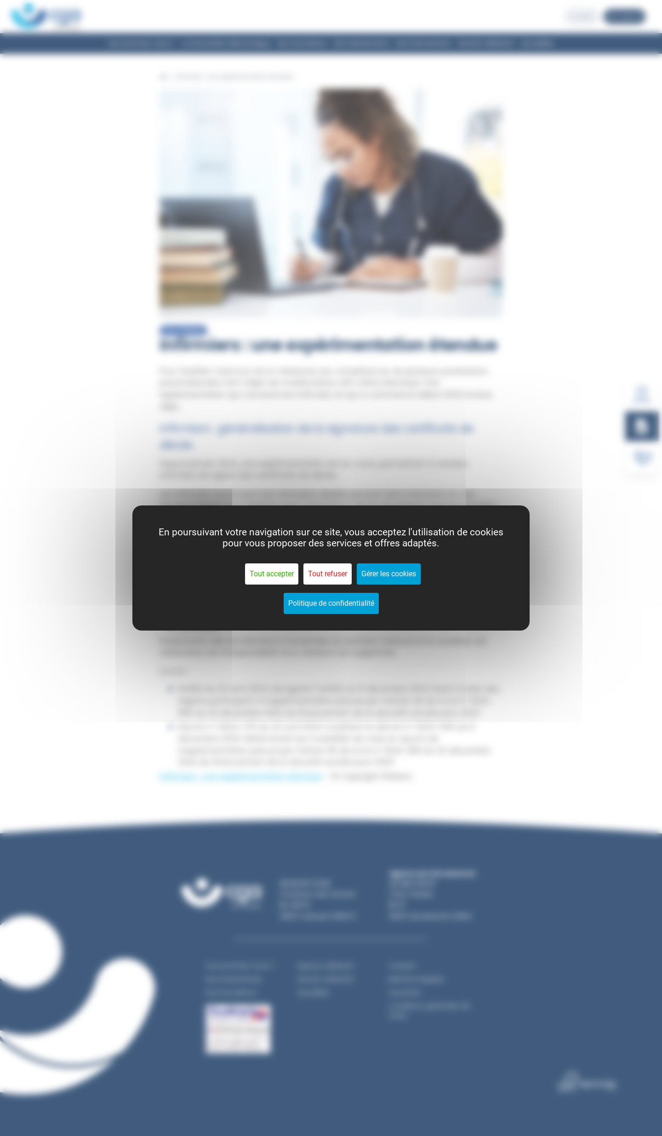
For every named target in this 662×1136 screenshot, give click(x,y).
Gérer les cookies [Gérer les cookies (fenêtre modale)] (388, 573)
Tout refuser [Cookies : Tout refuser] (327, 573)
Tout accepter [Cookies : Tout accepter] (272, 573)
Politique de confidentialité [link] (331, 603)
